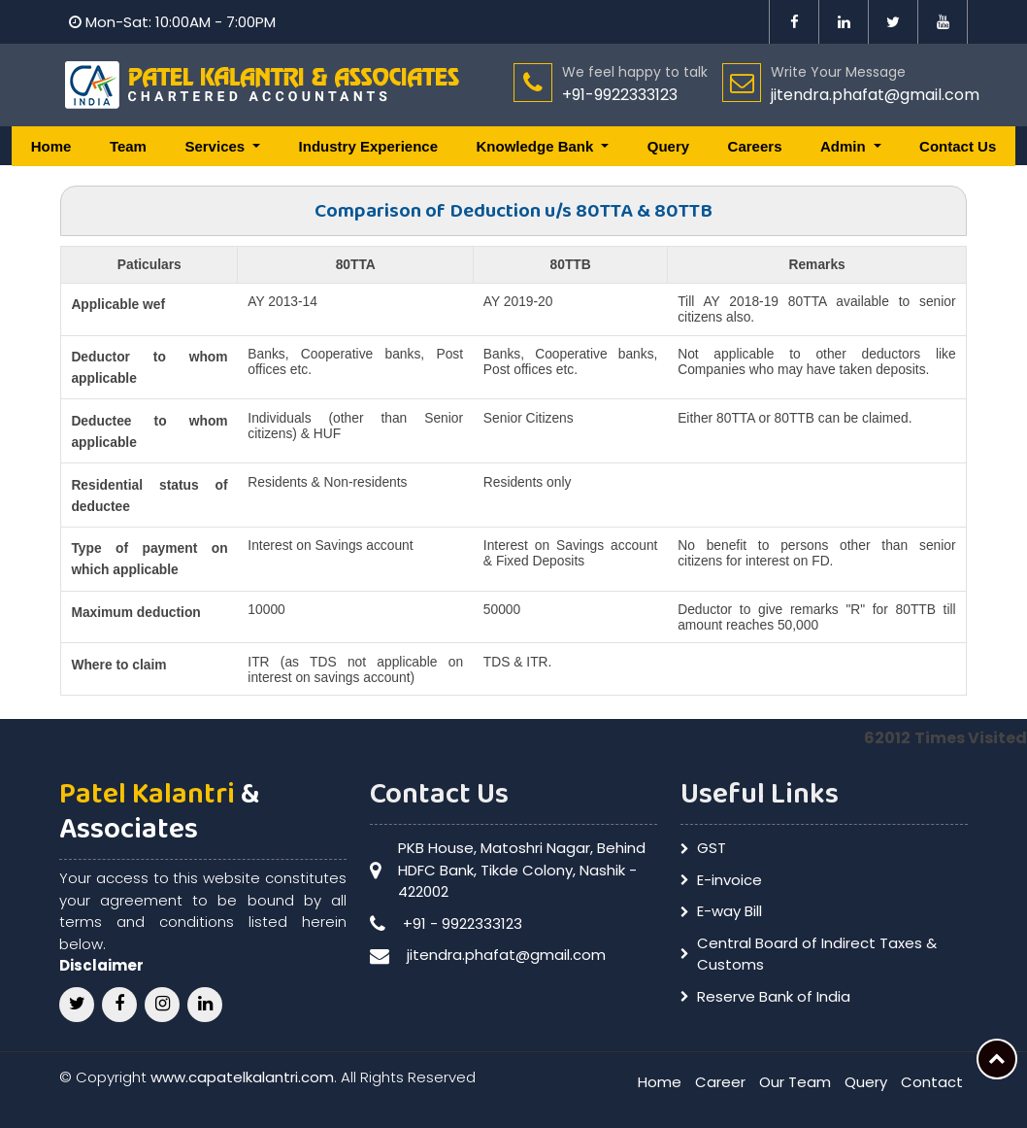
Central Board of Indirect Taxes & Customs (817, 954)
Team (128, 146)
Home (51, 146)
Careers (755, 146)
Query (668, 146)
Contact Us (957, 146)
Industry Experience (368, 146)
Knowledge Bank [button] (536, 146)
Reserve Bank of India (773, 996)
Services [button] (216, 146)
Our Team (795, 1082)
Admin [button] (845, 146)
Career (720, 1082)
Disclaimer (101, 965)
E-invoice (729, 880)
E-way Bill (729, 911)
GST (711, 847)
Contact (932, 1082)
